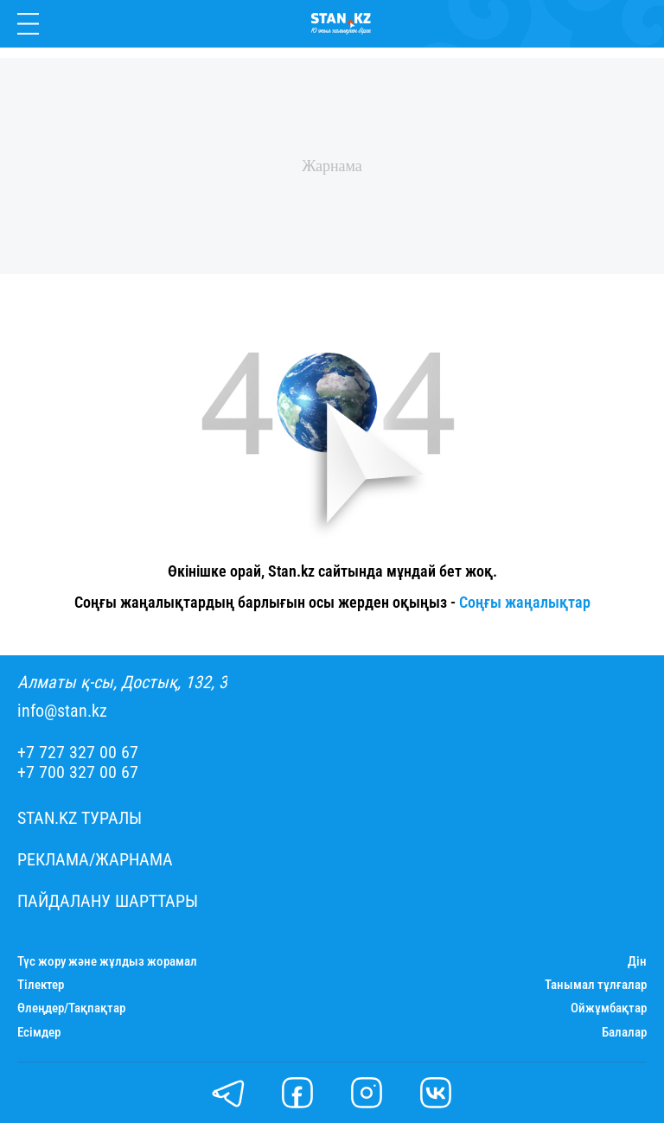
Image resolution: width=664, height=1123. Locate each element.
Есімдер (39, 1032)
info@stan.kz (62, 711)
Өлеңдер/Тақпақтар (71, 1008)
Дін (637, 961)
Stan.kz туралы (79, 818)
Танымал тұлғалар (596, 985)
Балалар (624, 1032)
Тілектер (40, 985)
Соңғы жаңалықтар (525, 602)
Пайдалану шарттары (107, 901)
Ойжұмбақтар (609, 1008)
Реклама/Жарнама (95, 860)
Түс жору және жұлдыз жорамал (107, 961)
